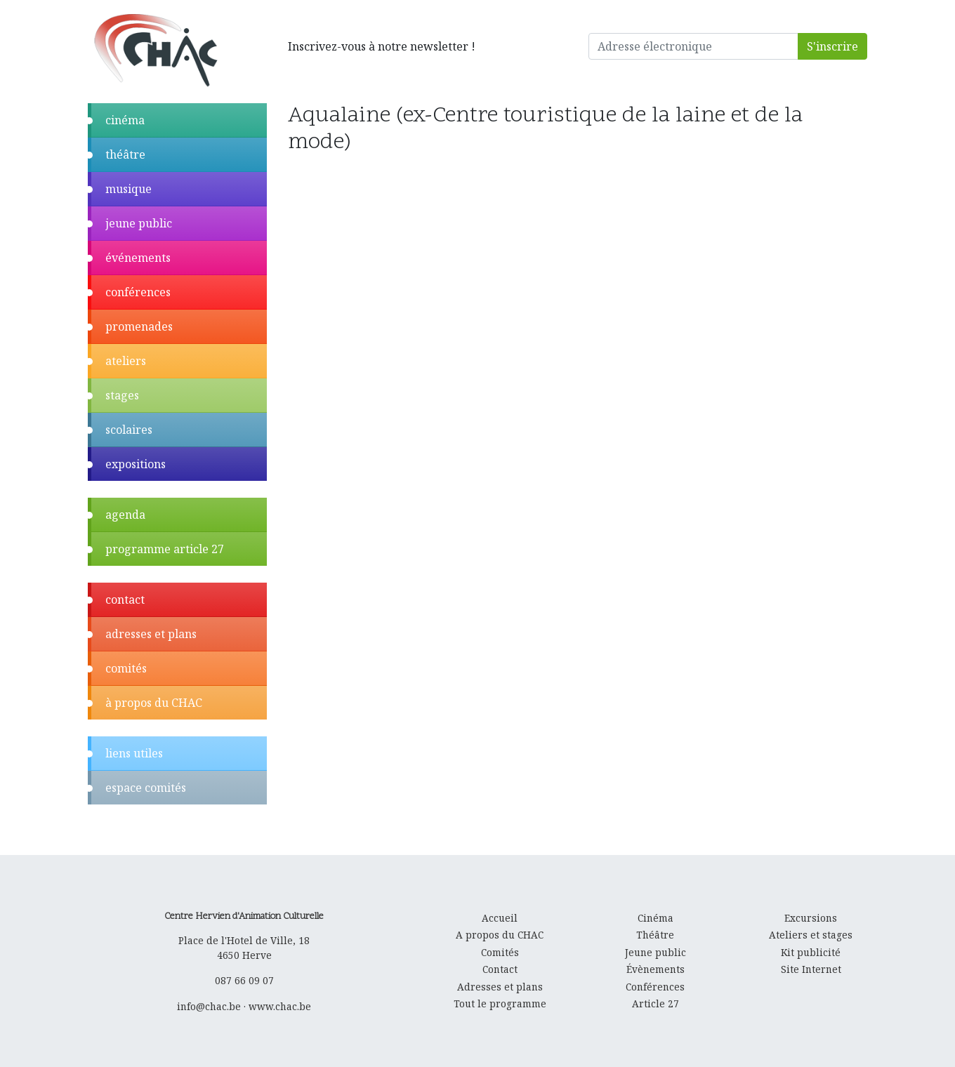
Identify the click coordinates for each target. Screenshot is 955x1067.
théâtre (125, 154)
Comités (500, 952)
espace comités (145, 787)
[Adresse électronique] (693, 46)
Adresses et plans (500, 986)
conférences (138, 292)
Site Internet (811, 969)
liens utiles (134, 753)
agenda (125, 514)
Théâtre (655, 934)
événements (138, 257)
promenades (139, 326)
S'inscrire (832, 46)
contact (125, 599)
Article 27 (655, 1003)
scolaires (128, 429)
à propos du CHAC (153, 702)
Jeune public (655, 952)
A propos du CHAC (500, 934)
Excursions (810, 917)
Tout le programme (500, 1003)
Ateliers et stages (810, 934)
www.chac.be (280, 1006)
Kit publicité (811, 952)
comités (126, 668)
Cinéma (655, 917)
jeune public (138, 223)
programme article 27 (164, 549)
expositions (135, 464)
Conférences (655, 986)
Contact (500, 969)
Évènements (655, 969)
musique (128, 189)
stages (122, 395)
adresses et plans (151, 634)
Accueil (500, 917)
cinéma (125, 120)
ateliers (125, 361)
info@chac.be (209, 1006)
